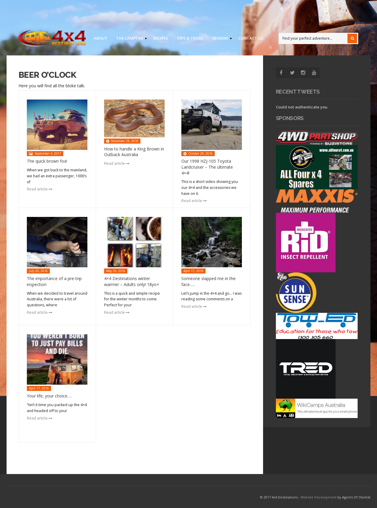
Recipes (160, 38)
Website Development (318, 497)
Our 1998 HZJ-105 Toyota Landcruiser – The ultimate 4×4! (207, 166)
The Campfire (129, 39)
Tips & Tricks (190, 38)
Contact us (250, 38)
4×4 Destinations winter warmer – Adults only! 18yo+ (131, 281)
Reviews (220, 39)
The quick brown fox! (47, 161)
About (100, 38)
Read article (39, 189)
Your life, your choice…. (49, 396)
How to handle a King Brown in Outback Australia (134, 152)
